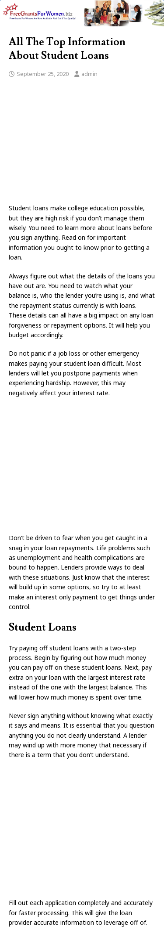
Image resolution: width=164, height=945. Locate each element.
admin (89, 74)
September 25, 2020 (43, 74)
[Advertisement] (82, 145)
